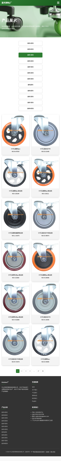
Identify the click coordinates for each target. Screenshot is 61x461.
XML (51, 456)
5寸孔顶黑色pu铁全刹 (15, 192)
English (34, 406)
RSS (54, 456)
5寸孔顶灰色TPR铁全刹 (45, 235)
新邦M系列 (30, 108)
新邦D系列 (30, 61)
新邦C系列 (30, 55)
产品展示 (34, 397)
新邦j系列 (30, 84)
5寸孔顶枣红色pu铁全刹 (15, 278)
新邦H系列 (30, 79)
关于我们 (34, 394)
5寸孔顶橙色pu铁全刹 (45, 192)
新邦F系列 (30, 67)
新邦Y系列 (31, 102)
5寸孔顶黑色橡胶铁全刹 (15, 235)
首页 (33, 391)
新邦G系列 (30, 73)
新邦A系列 (30, 43)
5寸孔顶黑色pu (45, 364)
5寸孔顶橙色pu (15, 149)
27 (38, 375)
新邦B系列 (30, 49)
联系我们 (34, 403)
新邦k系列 (30, 90)
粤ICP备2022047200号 (38, 456)
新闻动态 (34, 400)
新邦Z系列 (30, 96)
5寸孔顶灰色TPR (45, 149)
